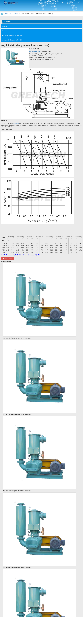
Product (8, 14)
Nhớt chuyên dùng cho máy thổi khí (12, 40)
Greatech (16, 123)
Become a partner (8, 258)
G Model (4, 26)
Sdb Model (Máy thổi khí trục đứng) (12, 35)
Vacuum (16, 14)
